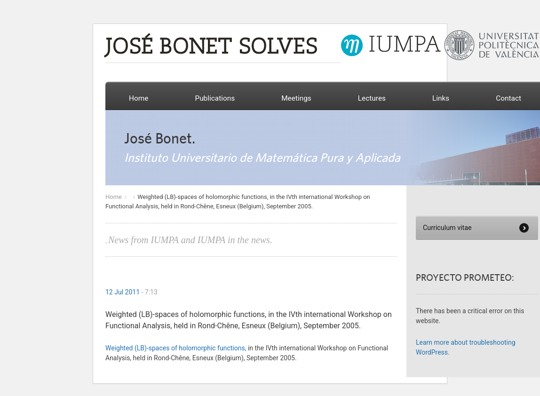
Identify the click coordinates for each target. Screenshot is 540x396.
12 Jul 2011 (122, 292)
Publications (215, 98)
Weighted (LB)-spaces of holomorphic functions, (175, 348)
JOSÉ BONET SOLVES (211, 47)
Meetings (296, 98)
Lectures (372, 98)
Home (138, 98)
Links (440, 98)
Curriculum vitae (447, 227)
